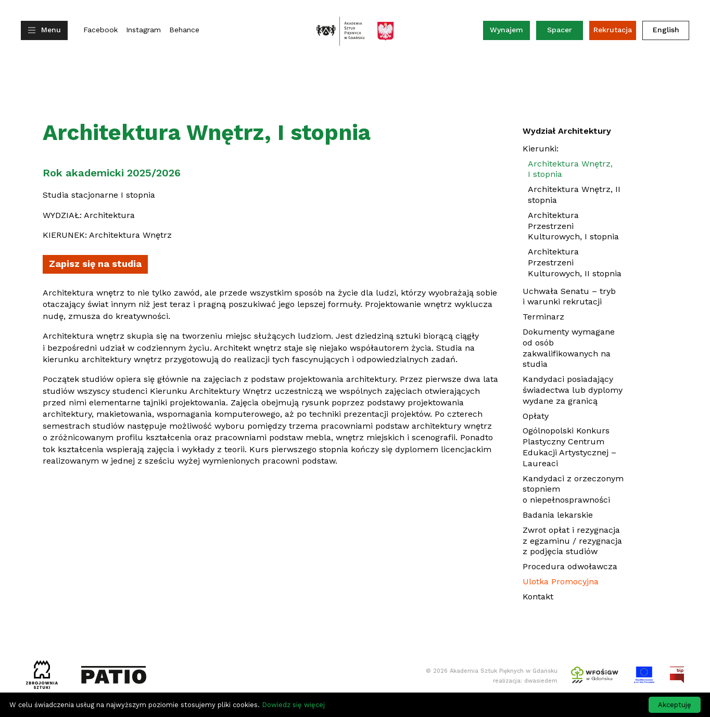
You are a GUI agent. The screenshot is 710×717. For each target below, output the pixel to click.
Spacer (559, 29)
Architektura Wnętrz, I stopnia (570, 169)
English (666, 29)
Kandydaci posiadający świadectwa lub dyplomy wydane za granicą (573, 390)
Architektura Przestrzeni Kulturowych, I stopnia (573, 226)
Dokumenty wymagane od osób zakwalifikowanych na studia (569, 348)
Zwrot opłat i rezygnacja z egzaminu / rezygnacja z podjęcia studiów (572, 541)
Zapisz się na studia (98, 266)
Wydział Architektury (567, 131)
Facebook (100, 29)
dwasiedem (540, 680)
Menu (51, 29)
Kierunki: (541, 148)
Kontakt (538, 596)
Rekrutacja (612, 29)
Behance (184, 29)
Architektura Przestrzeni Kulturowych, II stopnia (575, 262)
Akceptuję (674, 705)
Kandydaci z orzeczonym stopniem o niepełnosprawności (573, 489)
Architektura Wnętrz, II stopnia (574, 194)
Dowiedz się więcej (293, 705)
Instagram (143, 29)
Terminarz (543, 317)
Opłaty (536, 416)
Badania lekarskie (558, 515)
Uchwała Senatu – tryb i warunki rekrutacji (569, 296)
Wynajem (510, 32)
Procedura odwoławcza (570, 566)
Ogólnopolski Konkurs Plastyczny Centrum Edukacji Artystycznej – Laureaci (569, 447)
